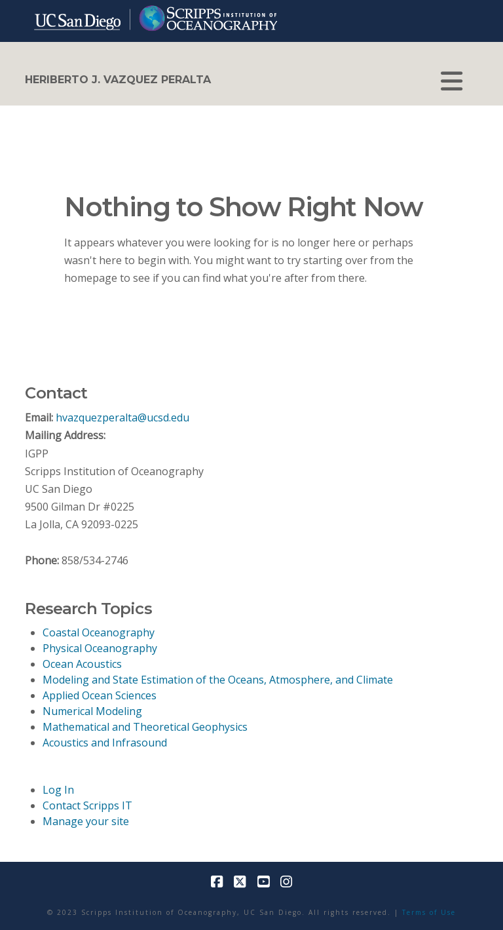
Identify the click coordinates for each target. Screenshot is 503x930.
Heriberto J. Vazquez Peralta (118, 80)
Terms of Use (429, 912)
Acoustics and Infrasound (105, 742)
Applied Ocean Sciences (100, 695)
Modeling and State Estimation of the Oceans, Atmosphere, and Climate (218, 679)
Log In (58, 790)
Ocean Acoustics (82, 664)
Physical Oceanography (100, 648)
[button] (451, 81)
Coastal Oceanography (99, 632)
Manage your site (86, 821)
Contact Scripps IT (87, 805)
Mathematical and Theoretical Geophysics (145, 727)
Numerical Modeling (92, 711)
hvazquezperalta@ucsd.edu (122, 417)
